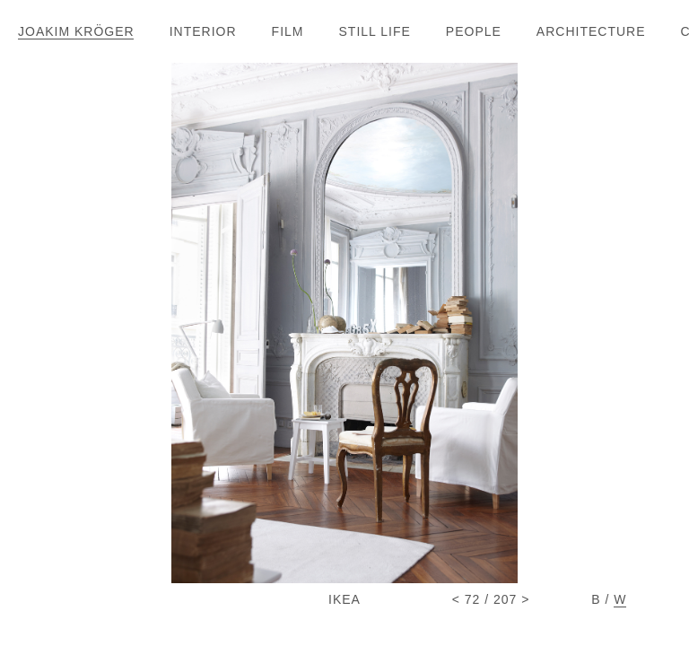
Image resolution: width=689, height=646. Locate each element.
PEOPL (473, 31)
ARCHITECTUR (590, 31)
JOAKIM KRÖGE (76, 31)
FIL (287, 31)
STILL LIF (374, 31)
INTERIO (203, 31)
